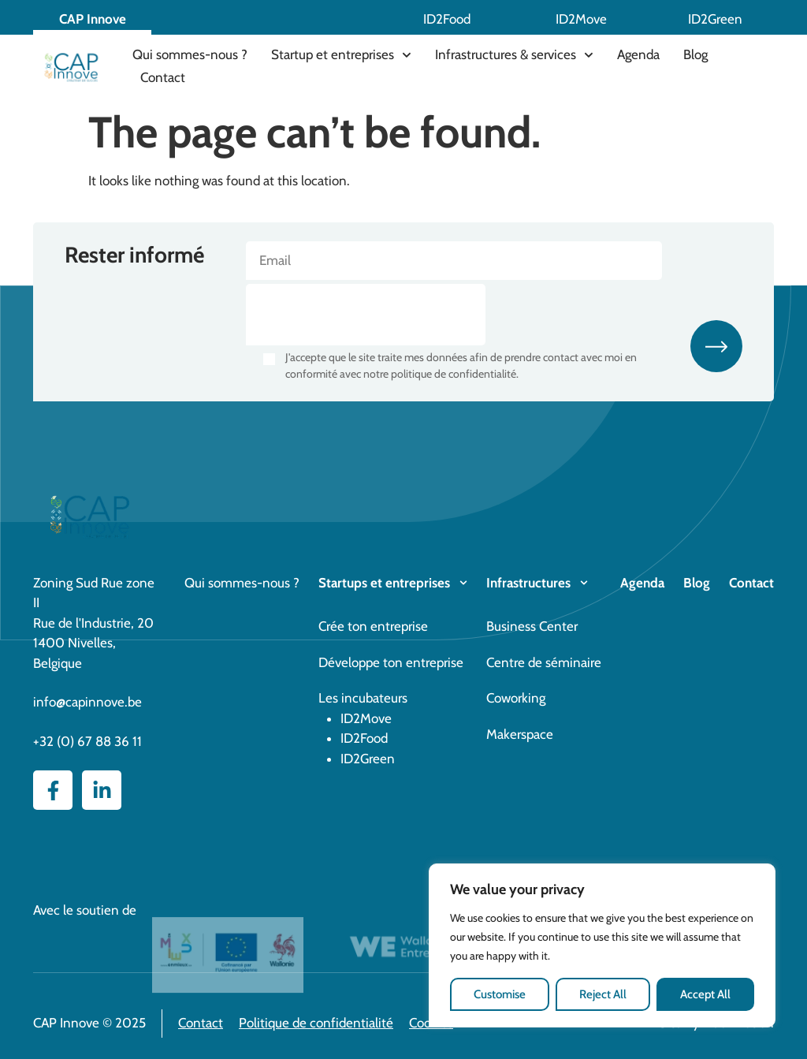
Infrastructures (528, 583)
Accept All (705, 994)
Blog (695, 54)
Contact (162, 77)
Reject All (603, 994)
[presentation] (365, 314)
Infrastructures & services (514, 55)
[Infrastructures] (584, 583)
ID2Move (581, 19)
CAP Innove (92, 19)
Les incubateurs (362, 698)
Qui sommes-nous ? (189, 54)
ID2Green (715, 19)
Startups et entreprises (384, 583)
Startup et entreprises (341, 55)
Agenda (638, 54)
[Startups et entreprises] (463, 583)
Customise (500, 994)
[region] (602, 945)
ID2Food (446, 19)
